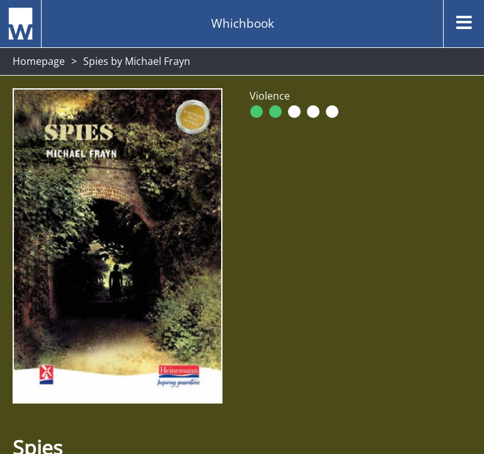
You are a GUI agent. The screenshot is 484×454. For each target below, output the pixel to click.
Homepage (39, 61)
